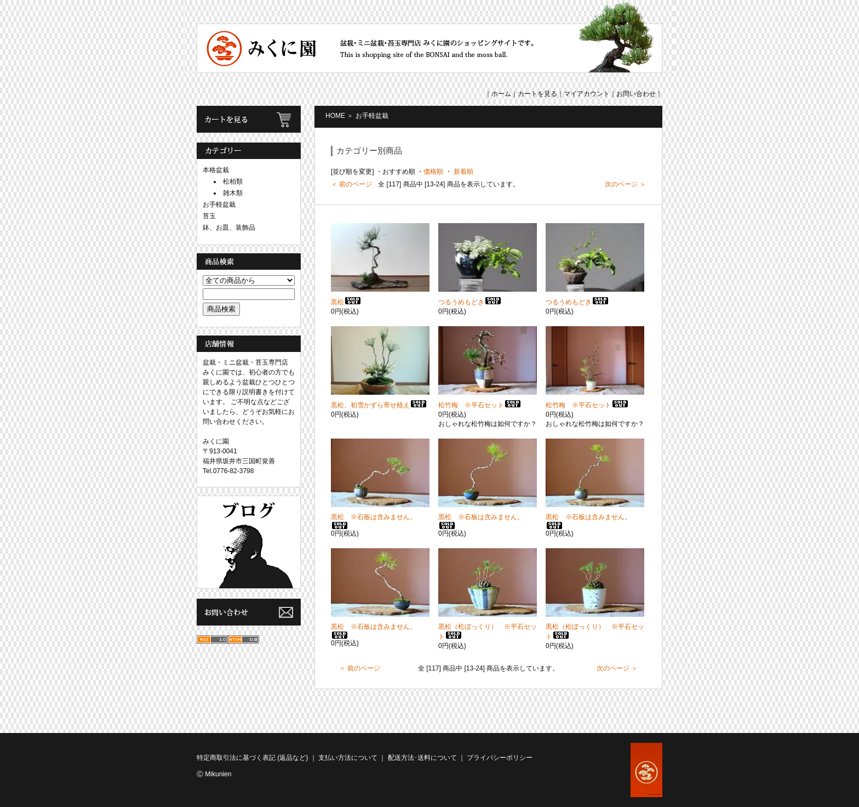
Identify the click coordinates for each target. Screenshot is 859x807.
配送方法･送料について (422, 757)
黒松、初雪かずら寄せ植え (379, 405)
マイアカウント (587, 94)
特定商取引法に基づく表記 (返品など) (252, 757)
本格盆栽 (216, 170)
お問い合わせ (636, 94)
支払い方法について (347, 757)
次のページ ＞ (625, 184)
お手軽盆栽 (219, 204)
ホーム (501, 94)
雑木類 (233, 193)
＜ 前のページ (351, 184)
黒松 (346, 302)
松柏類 (233, 181)
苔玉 (209, 216)
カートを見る (537, 94)
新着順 (462, 171)
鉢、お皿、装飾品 (229, 227)
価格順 (433, 171)
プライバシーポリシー (499, 757)
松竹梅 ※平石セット (480, 405)
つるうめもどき (470, 302)
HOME (335, 116)
